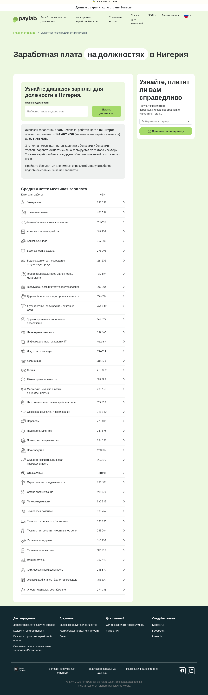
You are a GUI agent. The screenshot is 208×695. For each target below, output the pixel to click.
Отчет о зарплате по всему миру (125, 624)
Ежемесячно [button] (169, 15)
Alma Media (123, 685)
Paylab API (112, 630)
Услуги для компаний (137, 19)
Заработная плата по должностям (53, 19)
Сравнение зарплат (115, 19)
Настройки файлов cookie (142, 668)
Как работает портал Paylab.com (79, 630)
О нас (63, 636)
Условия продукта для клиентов (78, 624)
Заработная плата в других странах (34, 624)
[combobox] (54, 111)
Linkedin (157, 636)
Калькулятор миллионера (28, 630)
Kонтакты (158, 624)
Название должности (37, 102)
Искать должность (106, 111)
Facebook (158, 630)
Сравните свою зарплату (166, 131)
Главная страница (24, 32)
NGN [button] (151, 15)
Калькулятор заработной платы (87, 19)
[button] (187, 15)
